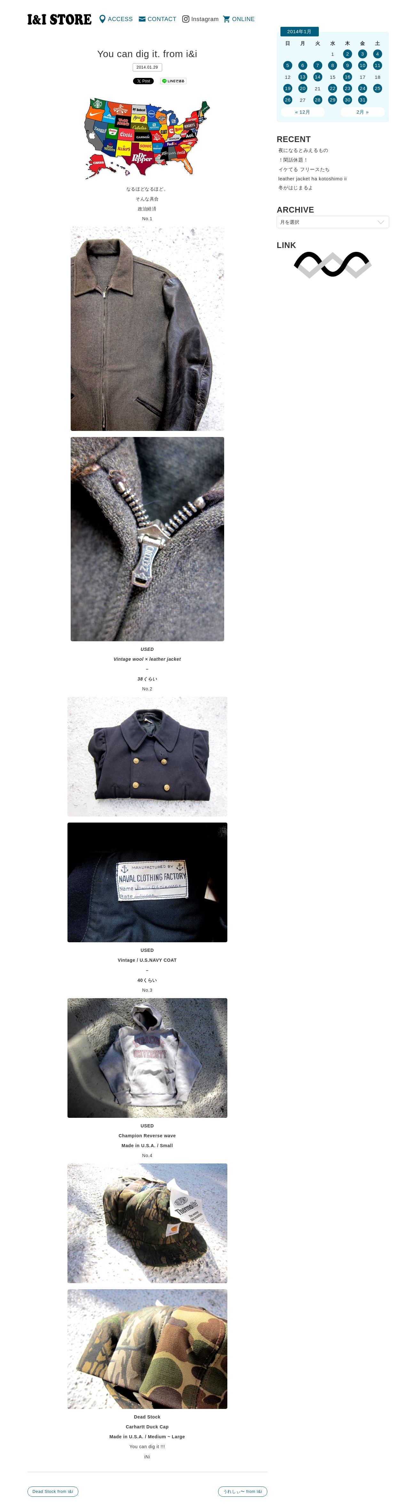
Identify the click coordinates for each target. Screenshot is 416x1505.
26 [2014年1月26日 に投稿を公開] (288, 99)
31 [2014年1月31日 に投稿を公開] (362, 99)
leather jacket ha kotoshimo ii (313, 178)
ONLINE (243, 19)
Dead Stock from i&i (53, 1491)
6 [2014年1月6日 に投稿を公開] (302, 65)
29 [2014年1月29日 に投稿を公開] (332, 99)
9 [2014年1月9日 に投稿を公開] (347, 65)
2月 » (363, 112)
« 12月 (302, 112)
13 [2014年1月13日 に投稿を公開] (303, 76)
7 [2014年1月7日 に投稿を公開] (317, 65)
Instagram (205, 19)
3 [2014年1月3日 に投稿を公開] (362, 53)
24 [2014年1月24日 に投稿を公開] (362, 88)
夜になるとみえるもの (304, 150)
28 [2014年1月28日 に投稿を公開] (318, 99)
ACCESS (120, 19)
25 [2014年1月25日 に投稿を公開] (378, 88)
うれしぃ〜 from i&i (242, 1491)
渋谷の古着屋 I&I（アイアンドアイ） (59, 19)
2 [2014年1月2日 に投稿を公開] (347, 53)
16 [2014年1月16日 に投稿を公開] (347, 76)
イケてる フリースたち (304, 169)
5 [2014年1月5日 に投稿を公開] (287, 65)
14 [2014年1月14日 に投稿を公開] (318, 76)
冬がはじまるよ (296, 187)
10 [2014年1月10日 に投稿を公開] (362, 65)
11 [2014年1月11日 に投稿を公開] (378, 65)
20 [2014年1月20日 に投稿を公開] (303, 88)
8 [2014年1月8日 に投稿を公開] (332, 65)
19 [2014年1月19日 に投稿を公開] (288, 88)
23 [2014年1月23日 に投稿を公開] (347, 88)
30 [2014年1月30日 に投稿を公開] (347, 99)
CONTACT (162, 19)
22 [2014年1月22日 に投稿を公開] (332, 88)
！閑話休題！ (294, 159)
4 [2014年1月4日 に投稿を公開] (377, 53)
